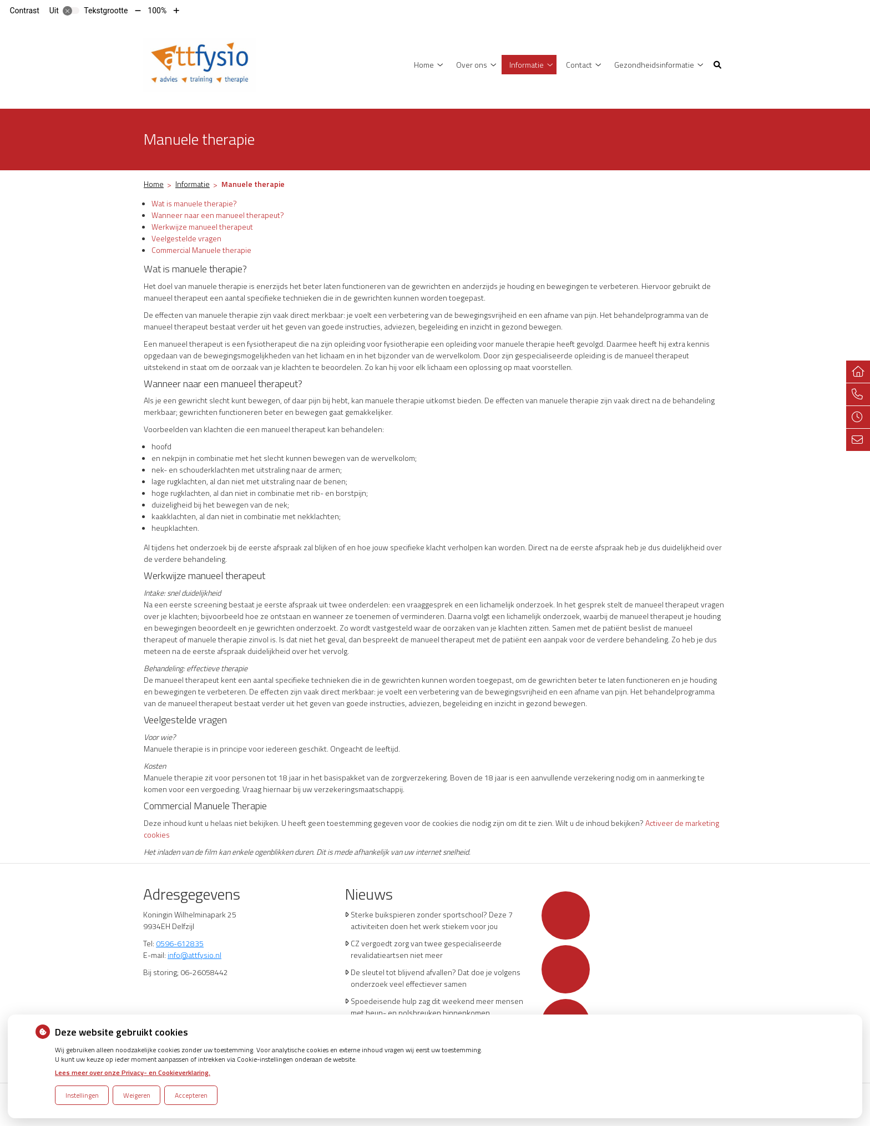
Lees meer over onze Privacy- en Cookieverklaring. (132, 1072)
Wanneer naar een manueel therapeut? (217, 215)
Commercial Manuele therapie (201, 250)
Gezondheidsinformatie (654, 64)
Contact (579, 64)
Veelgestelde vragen (186, 238)
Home (424, 64)
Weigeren (136, 1095)
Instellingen (82, 1095)
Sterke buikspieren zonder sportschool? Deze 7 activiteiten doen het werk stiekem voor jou (432, 920)
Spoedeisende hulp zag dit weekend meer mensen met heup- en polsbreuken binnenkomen (437, 1006)
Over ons (471, 64)
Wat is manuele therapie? (194, 203)
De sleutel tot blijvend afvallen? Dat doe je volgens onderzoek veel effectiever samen (435, 978)
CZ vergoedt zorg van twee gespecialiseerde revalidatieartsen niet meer (426, 949)
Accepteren (191, 1095)
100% (157, 10)
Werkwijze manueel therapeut (202, 226)
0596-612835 (180, 943)
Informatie (526, 64)
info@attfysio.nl (194, 955)
